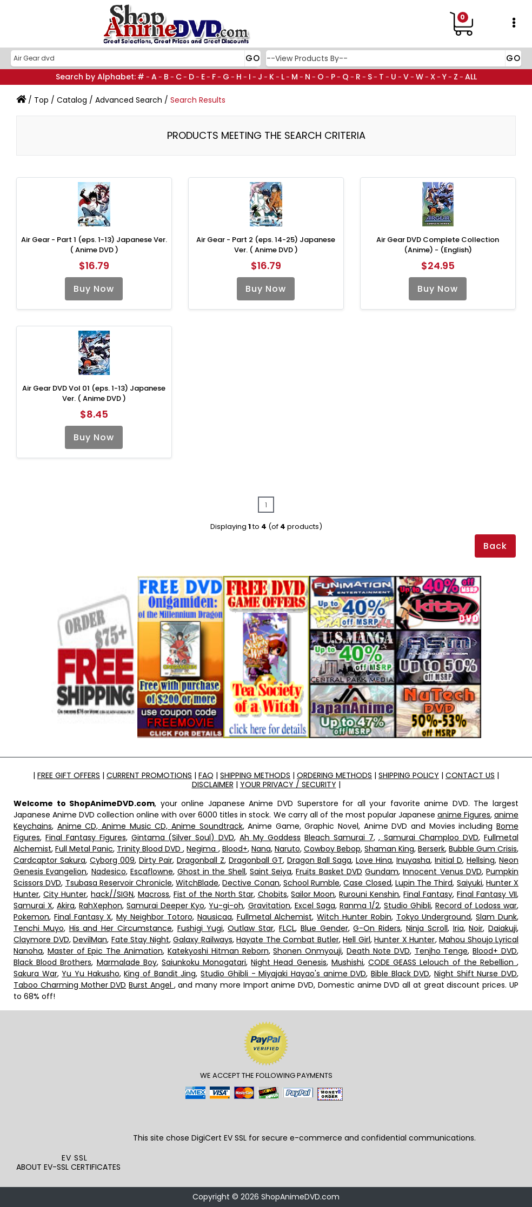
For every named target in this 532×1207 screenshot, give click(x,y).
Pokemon (31, 916)
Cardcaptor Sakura (49, 860)
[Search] (134, 58)
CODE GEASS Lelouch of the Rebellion (442, 962)
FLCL (287, 928)
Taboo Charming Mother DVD (70, 985)
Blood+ (235, 848)
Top (41, 100)
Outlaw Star (251, 928)
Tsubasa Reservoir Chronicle (118, 882)
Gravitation (269, 905)
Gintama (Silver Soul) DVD (183, 837)
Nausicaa (214, 916)
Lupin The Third (424, 882)
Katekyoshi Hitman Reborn (218, 951)
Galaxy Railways (202, 939)
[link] (74, 1128)
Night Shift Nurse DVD (475, 973)
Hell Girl (356, 939)
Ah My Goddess (270, 837)
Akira (66, 905)
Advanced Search (128, 100)
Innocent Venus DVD (442, 871)
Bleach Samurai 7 (339, 837)
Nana (261, 848)
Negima (202, 848)
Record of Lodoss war (476, 905)
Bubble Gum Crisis (483, 848)
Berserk (431, 848)
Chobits (272, 894)
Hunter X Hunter (404, 939)
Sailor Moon (313, 894)
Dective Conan (250, 882)
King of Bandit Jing (160, 973)
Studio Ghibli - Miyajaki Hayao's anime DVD (283, 973)
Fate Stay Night (140, 939)
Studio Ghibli (407, 905)
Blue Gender (324, 928)
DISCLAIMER (213, 784)
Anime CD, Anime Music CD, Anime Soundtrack (150, 826)
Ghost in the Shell (211, 871)
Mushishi (347, 962)
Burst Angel (151, 985)
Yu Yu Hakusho (90, 973)
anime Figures (463, 814)
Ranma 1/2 (360, 905)
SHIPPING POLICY (408, 775)
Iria (458, 928)
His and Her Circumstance (120, 928)
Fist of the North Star (214, 894)
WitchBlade (197, 882)
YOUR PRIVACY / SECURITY (288, 784)
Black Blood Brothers (52, 962)
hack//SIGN (112, 894)
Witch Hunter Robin (354, 916)
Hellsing (481, 860)
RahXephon (100, 905)
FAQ (206, 775)
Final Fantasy (428, 894)
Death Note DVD (378, 951)
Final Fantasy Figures (85, 837)
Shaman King (389, 848)
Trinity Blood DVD (150, 848)
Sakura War (35, 973)
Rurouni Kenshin (369, 894)
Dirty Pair (155, 860)
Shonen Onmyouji (307, 951)
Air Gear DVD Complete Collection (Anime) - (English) (437, 245)
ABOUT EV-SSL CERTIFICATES (68, 1167)
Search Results (197, 100)
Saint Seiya (270, 871)
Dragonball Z (200, 860)
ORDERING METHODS (334, 775)
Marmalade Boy (127, 962)
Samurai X (33, 905)
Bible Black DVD (400, 973)
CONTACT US (470, 775)
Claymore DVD (41, 939)
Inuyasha (413, 860)
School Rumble (311, 882)
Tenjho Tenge (441, 951)
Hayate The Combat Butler (287, 939)
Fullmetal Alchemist (274, 916)
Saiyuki (469, 882)
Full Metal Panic (84, 848)
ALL (471, 76)
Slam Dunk (496, 916)
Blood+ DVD (495, 951)
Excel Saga (315, 905)
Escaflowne (151, 871)
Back (495, 546)
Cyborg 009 (112, 860)
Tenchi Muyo (39, 928)
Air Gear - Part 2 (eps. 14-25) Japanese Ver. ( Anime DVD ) (265, 245)
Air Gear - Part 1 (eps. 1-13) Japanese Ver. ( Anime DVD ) (94, 245)
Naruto (287, 848)
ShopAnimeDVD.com (300, 1196)
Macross (153, 894)
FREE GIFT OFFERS (68, 775)
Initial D (448, 860)
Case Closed (367, 882)
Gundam (381, 871)
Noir (476, 928)
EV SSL (75, 1157)
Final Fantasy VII (487, 894)
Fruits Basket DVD (329, 871)
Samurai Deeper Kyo (165, 905)
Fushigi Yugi (200, 928)
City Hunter (65, 894)
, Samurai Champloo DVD (428, 837)
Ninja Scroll (427, 928)
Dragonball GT (256, 860)
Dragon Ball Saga (319, 860)
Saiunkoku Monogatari (204, 962)
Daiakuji (502, 928)
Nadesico (108, 871)
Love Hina (374, 860)
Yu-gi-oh (226, 905)
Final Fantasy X (83, 916)
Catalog (72, 100)
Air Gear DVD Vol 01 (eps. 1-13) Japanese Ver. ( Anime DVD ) (93, 393)
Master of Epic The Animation (105, 951)
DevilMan (90, 939)
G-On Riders (377, 928)
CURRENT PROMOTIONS (149, 775)
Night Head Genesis (288, 962)
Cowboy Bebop (332, 848)
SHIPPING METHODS (255, 775)
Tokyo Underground (433, 916)
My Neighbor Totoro (154, 916)
